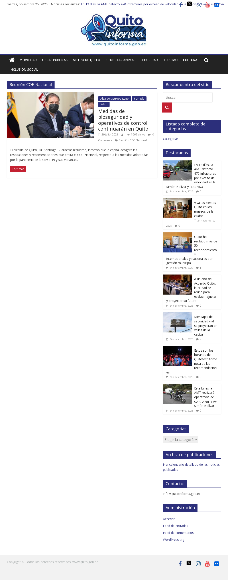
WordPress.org (173, 539)
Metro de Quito (86, 60)
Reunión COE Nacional (133, 140)
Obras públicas (54, 60)
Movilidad (28, 60)
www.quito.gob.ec (85, 562)
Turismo (170, 60)
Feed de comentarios (178, 533)
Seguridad (149, 60)
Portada (139, 98)
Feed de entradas (175, 526)
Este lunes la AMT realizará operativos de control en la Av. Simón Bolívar (205, 397)
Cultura (190, 60)
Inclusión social (24, 69)
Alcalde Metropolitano (114, 98)
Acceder (169, 519)
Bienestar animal (120, 60)
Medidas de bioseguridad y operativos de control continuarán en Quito (123, 120)
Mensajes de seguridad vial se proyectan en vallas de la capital (205, 325)
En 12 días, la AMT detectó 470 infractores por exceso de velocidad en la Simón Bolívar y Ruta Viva (152, 4)
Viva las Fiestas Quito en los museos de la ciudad (205, 209)
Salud (103, 104)
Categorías (171, 139)
